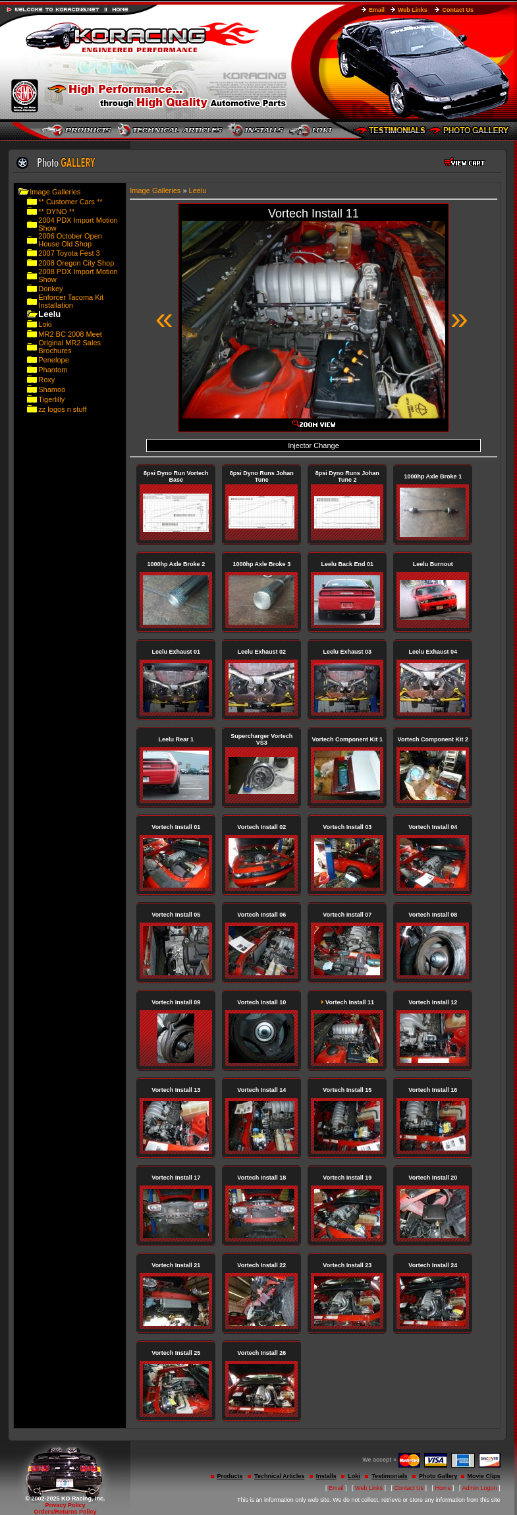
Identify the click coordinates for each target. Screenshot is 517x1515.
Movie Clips (484, 1476)
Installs (326, 1476)
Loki (44, 324)
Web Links (412, 10)
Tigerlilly (51, 399)
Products (230, 1476)
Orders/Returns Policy (65, 1511)
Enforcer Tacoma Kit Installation (70, 301)
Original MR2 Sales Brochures (69, 347)
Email (377, 10)
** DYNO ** (56, 211)
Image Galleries (55, 192)
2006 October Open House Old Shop (70, 240)
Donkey (50, 289)
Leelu (198, 190)
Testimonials (389, 1476)
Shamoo (51, 389)
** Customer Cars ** (70, 202)
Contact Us (458, 10)
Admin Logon (479, 1488)
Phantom (52, 370)
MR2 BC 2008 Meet (70, 334)
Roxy (46, 380)
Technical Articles (279, 1476)
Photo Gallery (438, 1476)
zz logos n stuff (62, 409)
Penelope (53, 360)
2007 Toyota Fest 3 (68, 253)
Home (443, 1488)
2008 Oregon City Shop (76, 263)
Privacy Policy (65, 1505)
